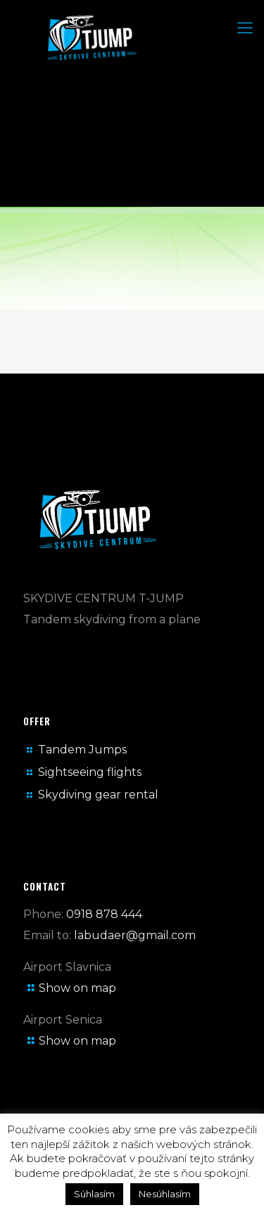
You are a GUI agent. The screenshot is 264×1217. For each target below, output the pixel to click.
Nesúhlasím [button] (165, 1193)
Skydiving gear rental (98, 794)
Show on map (77, 988)
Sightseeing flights (90, 772)
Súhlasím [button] (94, 1193)
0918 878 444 (104, 914)
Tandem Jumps (82, 749)
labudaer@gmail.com (135, 935)
